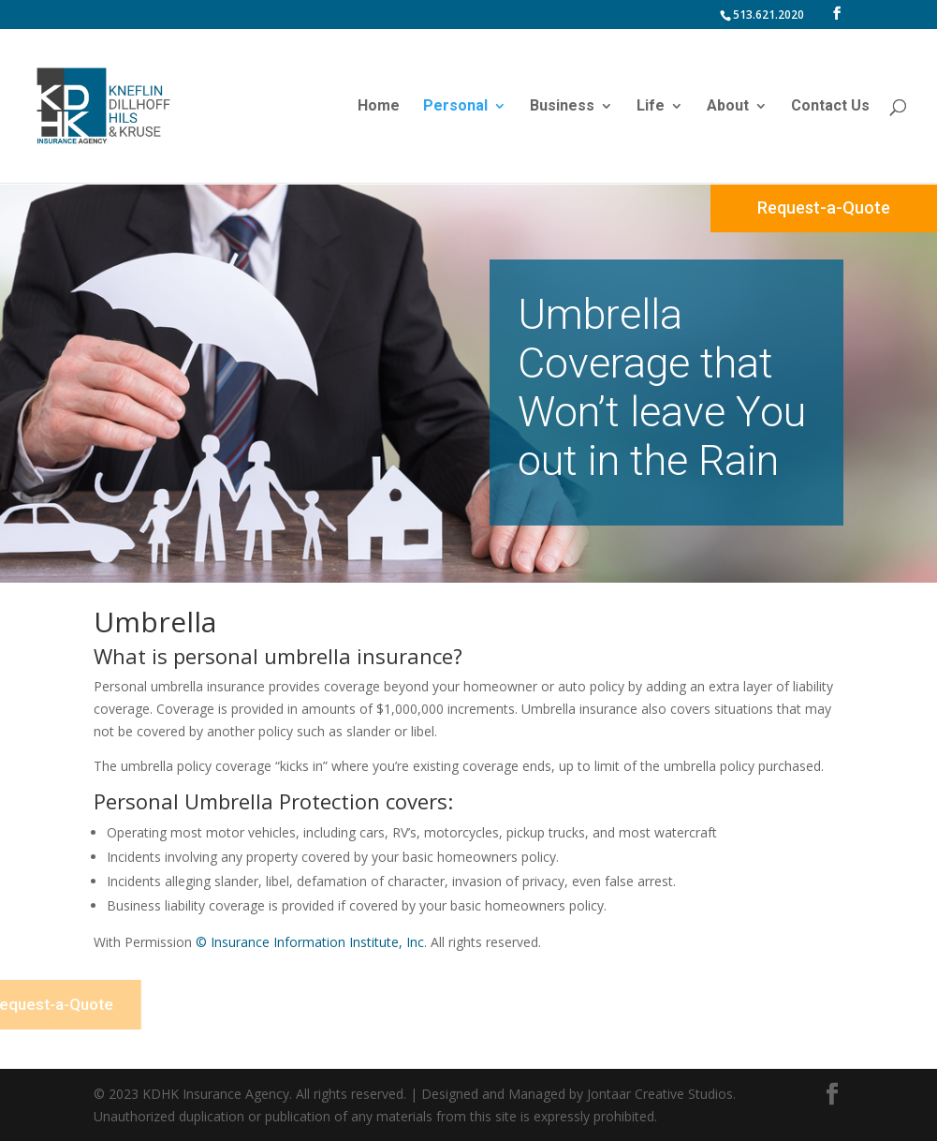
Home (379, 106)
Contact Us (830, 106)
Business (562, 106)
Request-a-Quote (823, 207)
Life (651, 106)
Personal (455, 106)
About (728, 106)
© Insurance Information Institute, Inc (310, 942)
